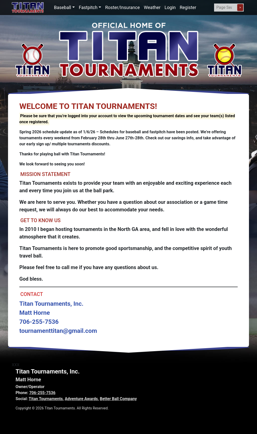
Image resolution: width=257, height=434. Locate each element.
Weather (152, 7)
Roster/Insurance (122, 7)
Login (170, 7)
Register (188, 7)
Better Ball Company (118, 398)
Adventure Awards (81, 398)
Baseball (62, 7)
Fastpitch (88, 7)
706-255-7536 (42, 392)
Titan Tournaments (46, 398)
